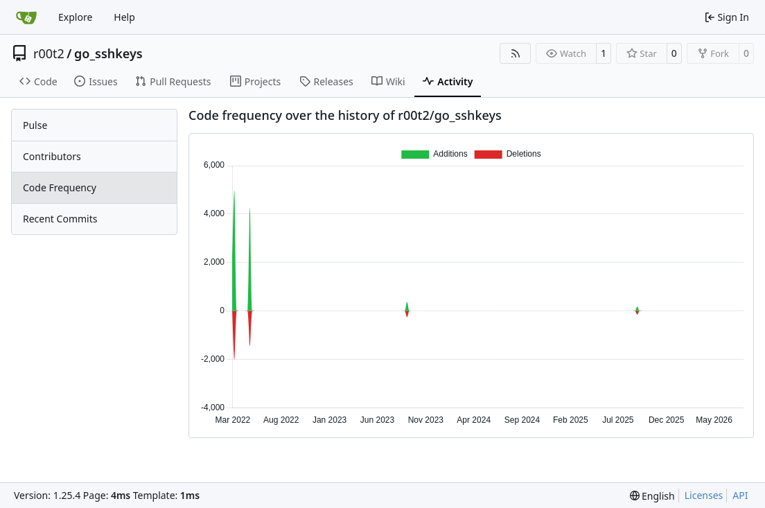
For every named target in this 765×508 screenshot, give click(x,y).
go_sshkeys (108, 53)
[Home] (26, 17)
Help (124, 17)
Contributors (52, 156)
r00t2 (48, 53)
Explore (75, 17)
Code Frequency (59, 187)
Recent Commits (60, 218)
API (740, 495)
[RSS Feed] (515, 53)
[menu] (652, 495)
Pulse (35, 125)
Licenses (704, 495)
